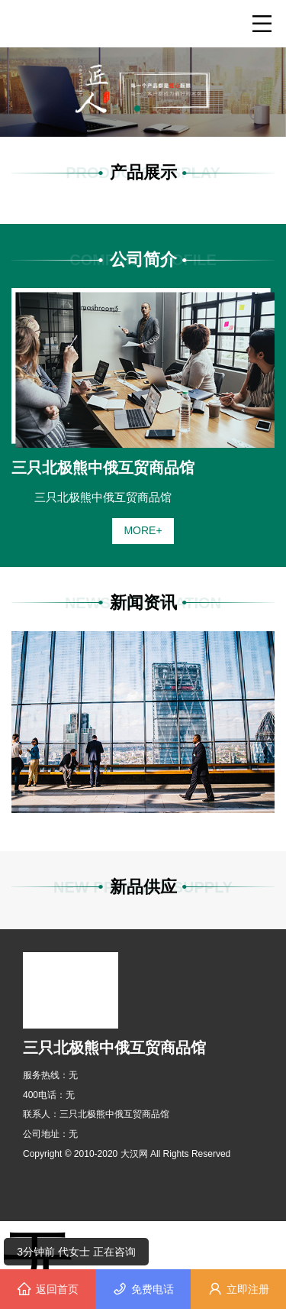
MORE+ (143, 530)
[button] (137, 108)
